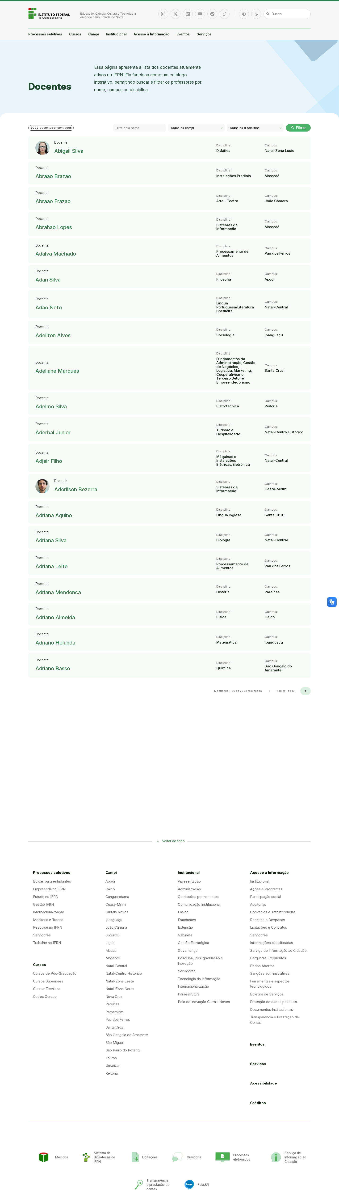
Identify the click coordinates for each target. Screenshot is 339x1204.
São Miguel (114, 1042)
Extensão (185, 927)
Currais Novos (116, 912)
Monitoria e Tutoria (48, 920)
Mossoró (112, 958)
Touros (111, 1058)
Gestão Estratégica (193, 942)
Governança (187, 950)
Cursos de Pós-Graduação (54, 973)
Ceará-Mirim (115, 904)
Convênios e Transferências (273, 912)
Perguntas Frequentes (268, 958)
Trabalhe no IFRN (47, 942)
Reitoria (111, 1073)
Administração (189, 889)
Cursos (75, 34)
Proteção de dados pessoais (273, 1001)
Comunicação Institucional (199, 904)
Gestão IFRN (43, 904)
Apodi (110, 881)
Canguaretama (117, 896)
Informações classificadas (271, 942)
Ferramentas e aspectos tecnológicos (270, 984)
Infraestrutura (189, 994)
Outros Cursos (44, 996)
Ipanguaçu (113, 920)
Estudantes (187, 920)
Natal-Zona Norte (119, 988)
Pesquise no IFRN (47, 927)
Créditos (258, 1103)
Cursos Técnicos (47, 988)
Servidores (42, 935)
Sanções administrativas (269, 973)
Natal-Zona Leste (119, 981)
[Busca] (287, 14)
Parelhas (112, 1004)
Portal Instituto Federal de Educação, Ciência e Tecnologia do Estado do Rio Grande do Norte (49, 13)
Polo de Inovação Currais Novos (204, 1001)
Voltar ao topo (173, 841)
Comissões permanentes (198, 896)
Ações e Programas (266, 889)
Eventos (183, 34)
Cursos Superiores (48, 981)
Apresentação (189, 881)
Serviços (204, 34)
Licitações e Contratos (268, 927)
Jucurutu (112, 935)
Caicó (110, 889)
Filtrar (298, 127)
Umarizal (112, 1065)
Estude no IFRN (45, 896)
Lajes (109, 942)
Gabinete (185, 935)
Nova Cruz (113, 996)
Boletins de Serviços (267, 994)
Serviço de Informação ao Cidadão (278, 950)
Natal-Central (116, 966)
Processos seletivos (45, 34)
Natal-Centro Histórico (123, 973)
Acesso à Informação (151, 34)
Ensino (183, 912)
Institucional (116, 34)
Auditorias (258, 904)
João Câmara (116, 927)
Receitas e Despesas (267, 920)
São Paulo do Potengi (122, 1050)
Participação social (265, 896)
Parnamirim (114, 1012)
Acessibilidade (263, 1083)
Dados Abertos (262, 966)
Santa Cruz (114, 1027)
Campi (93, 34)
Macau (111, 950)
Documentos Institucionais (271, 1009)
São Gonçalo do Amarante (126, 1035)
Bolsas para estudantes (52, 881)
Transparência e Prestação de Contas (274, 1020)
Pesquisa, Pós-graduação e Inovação (200, 961)
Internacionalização (48, 912)
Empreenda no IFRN (49, 889)
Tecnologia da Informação (199, 979)
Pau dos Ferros (117, 1019)
